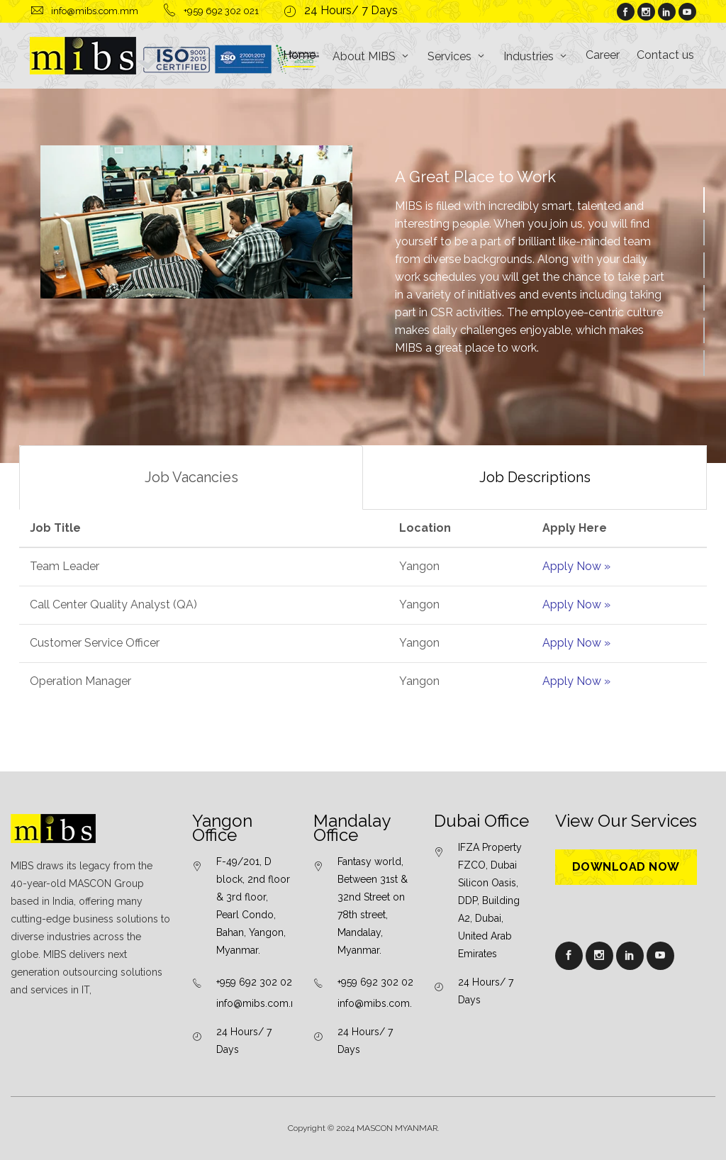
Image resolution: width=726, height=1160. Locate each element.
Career (603, 55)
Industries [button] (528, 56)
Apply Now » (576, 566)
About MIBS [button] (364, 56)
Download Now (626, 867)
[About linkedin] (666, 13)
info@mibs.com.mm (262, 1003)
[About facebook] (625, 13)
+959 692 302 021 (256, 982)
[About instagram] (646, 13)
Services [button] (449, 56)
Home (299, 55)
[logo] (175, 56)
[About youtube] (687, 13)
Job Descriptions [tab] (535, 477)
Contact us (665, 55)
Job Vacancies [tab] (191, 477)
